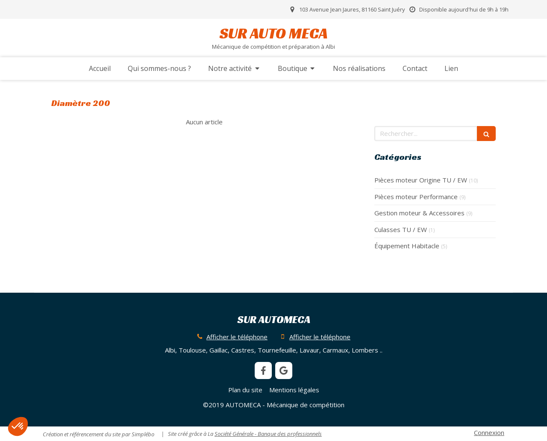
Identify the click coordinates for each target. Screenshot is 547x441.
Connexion (489, 432)
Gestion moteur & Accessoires (419, 213)
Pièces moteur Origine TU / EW (420, 180)
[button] (18, 426)
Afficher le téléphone (237, 336)
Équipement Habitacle (406, 245)
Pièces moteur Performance (416, 196)
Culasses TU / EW (400, 229)
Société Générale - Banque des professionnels (268, 434)
